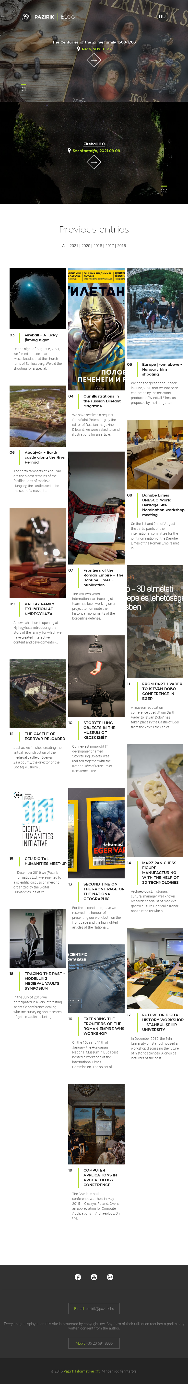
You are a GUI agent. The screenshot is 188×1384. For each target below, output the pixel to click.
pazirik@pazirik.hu (100, 1308)
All (64, 246)
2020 (86, 246)
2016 (121, 246)
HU (162, 17)
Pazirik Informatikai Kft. (82, 1371)
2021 (74, 246)
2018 (98, 246)
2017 (109, 246)
